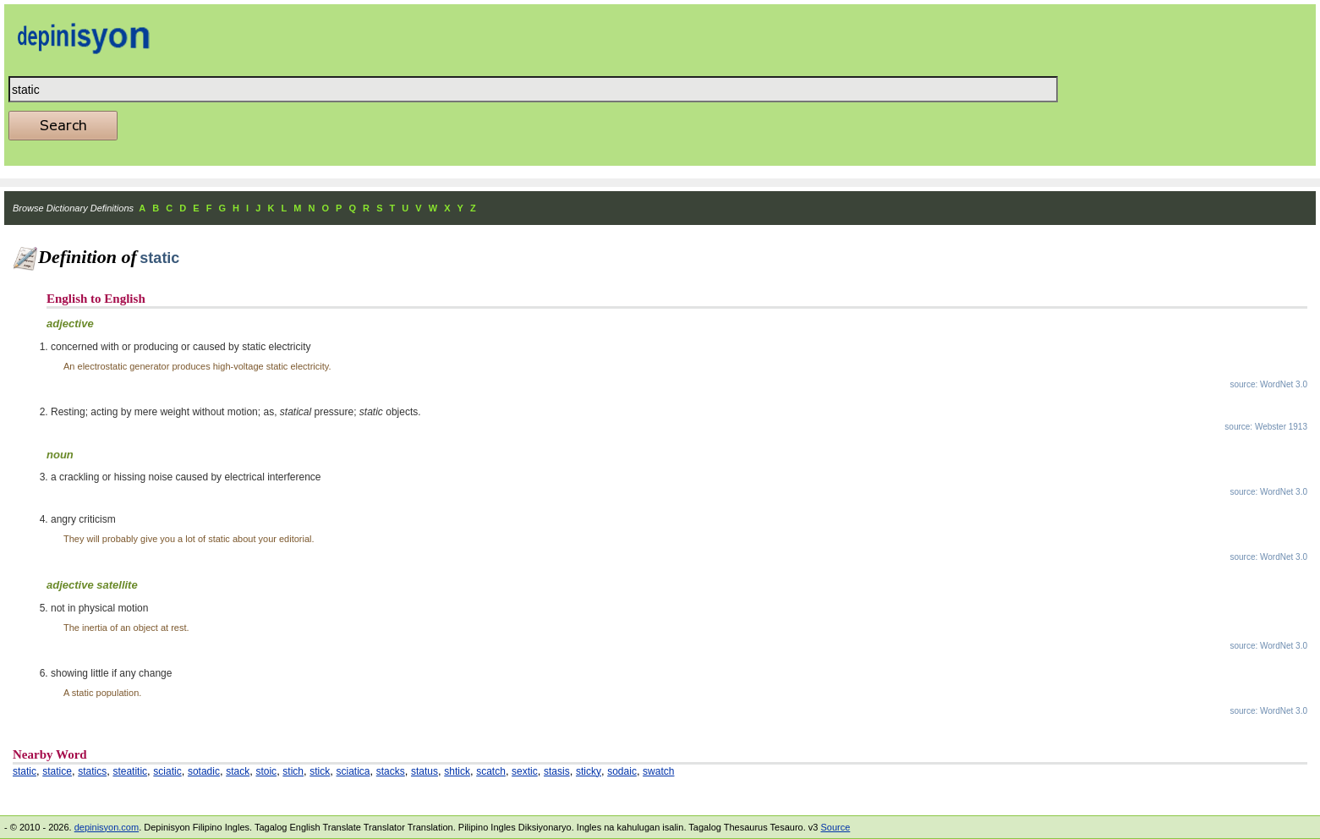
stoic (266, 771)
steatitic (129, 771)
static (24, 771)
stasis (557, 771)
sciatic (167, 771)
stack (237, 771)
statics (92, 771)
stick (319, 771)
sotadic (204, 771)
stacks (390, 771)
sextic (525, 771)
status (424, 771)
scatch (491, 771)
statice (57, 771)
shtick (457, 771)
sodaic (622, 771)
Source (835, 827)
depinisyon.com (106, 827)
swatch (658, 771)
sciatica (353, 771)
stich (293, 771)
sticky (588, 771)
